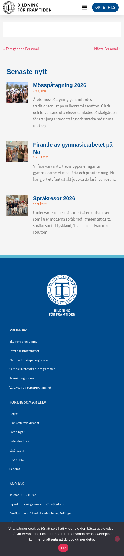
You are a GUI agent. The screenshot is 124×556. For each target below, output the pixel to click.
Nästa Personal (107, 49)
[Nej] (117, 539)
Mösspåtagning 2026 (59, 85)
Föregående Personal (21, 49)
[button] (84, 7)
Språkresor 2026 (54, 198)
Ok (63, 548)
